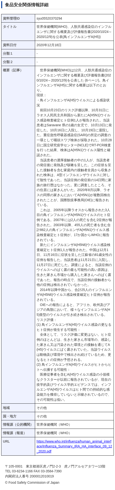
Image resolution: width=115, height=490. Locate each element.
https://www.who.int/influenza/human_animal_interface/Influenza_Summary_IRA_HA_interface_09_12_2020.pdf (74, 446)
